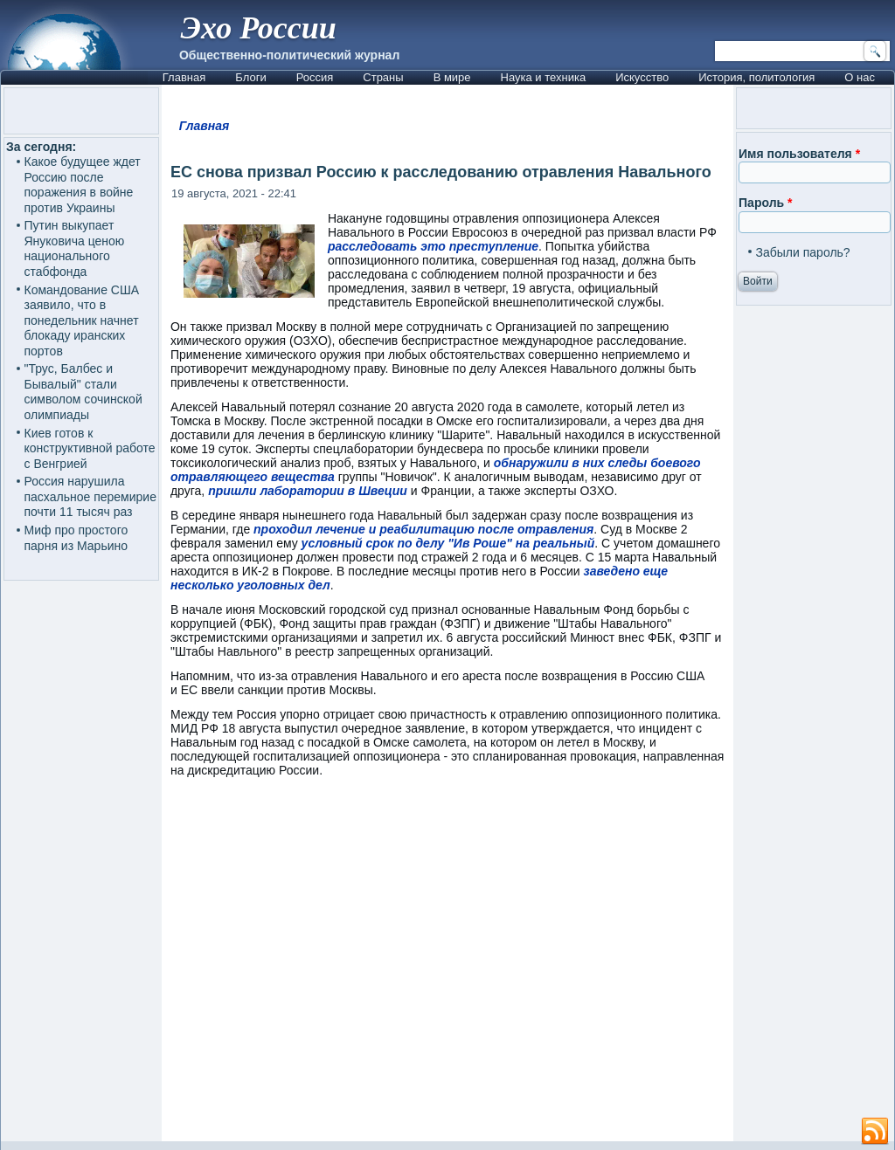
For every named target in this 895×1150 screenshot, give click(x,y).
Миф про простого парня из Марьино (76, 538)
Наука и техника (543, 77)
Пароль (765, 203)
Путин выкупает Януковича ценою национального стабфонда (74, 248)
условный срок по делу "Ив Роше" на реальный (448, 543)
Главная (184, 77)
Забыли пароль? (803, 252)
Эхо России (258, 27)
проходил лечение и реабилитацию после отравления (423, 529)
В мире (452, 77)
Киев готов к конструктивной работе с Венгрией (90, 448)
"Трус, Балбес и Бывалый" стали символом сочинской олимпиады (83, 392)
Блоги (250, 77)
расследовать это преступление (433, 246)
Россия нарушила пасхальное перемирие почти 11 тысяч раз (90, 496)
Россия (315, 77)
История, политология (756, 77)
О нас (859, 77)
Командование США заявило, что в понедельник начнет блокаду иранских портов (82, 320)
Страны (383, 77)
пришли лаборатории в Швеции (307, 491)
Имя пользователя (799, 154)
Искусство (642, 77)
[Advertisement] (447, 967)
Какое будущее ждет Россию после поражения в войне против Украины (82, 185)
